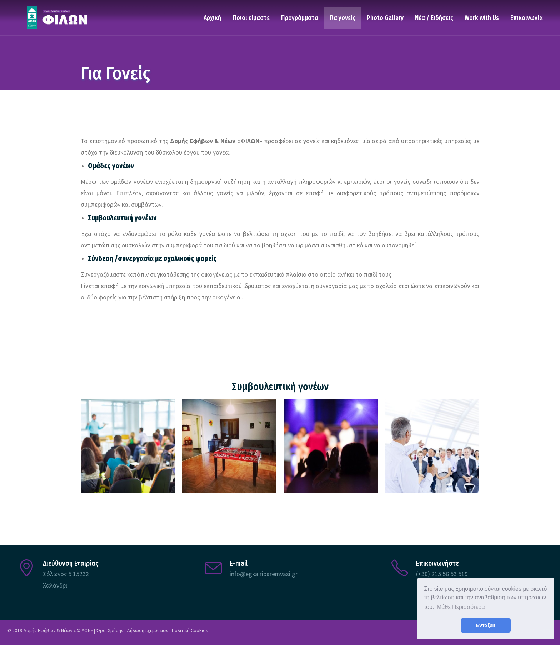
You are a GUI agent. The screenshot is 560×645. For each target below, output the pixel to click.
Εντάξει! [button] (486, 625)
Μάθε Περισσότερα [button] (461, 607)
